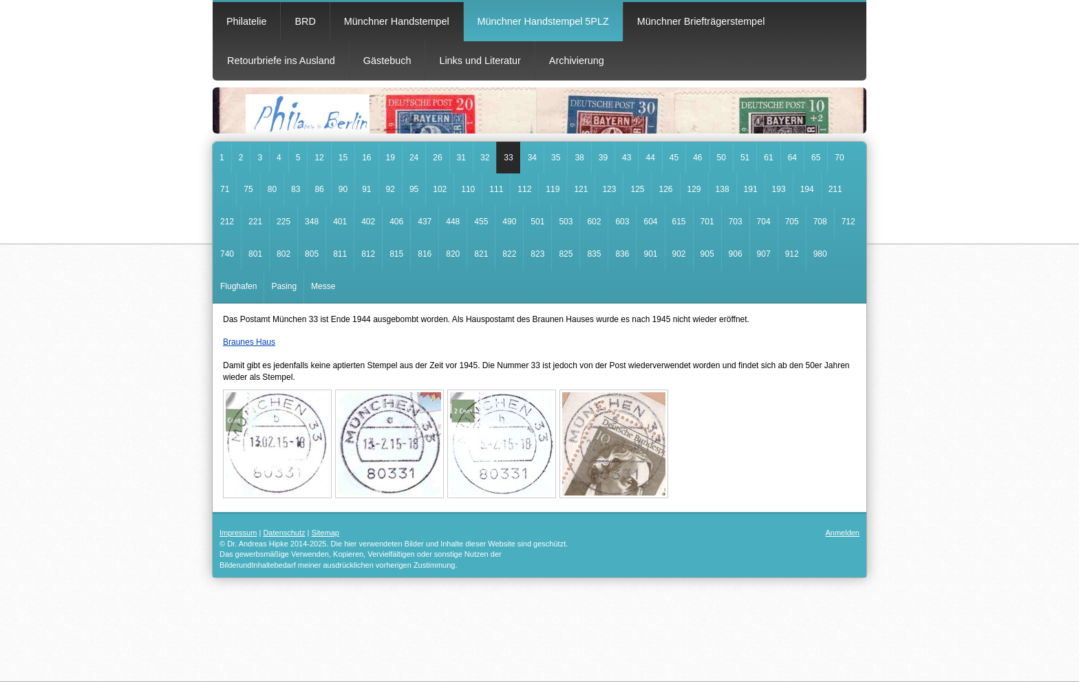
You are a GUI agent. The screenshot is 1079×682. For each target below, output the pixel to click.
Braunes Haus (249, 342)
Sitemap (325, 533)
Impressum (238, 533)
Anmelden (842, 533)
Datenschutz (284, 533)
